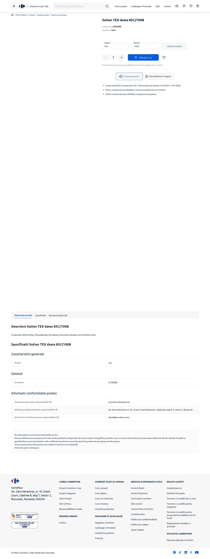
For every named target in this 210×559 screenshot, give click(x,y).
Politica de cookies (140, 524)
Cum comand (101, 488)
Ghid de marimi (174, 46)
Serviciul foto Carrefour (142, 508)
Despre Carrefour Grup (70, 488)
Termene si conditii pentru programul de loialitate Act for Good (181, 515)
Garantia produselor (104, 508)
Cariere (62, 522)
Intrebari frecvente (176, 493)
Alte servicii (136, 503)
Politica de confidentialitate (144, 519)
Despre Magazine (67, 493)
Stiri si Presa (65, 503)
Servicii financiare (139, 493)
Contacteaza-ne (174, 488)
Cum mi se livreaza (104, 498)
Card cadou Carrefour (141, 498)
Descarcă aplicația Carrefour (180, 540)
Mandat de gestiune (104, 532)
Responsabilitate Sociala (70, 508)
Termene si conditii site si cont (181, 498)
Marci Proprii (65, 498)
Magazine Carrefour (104, 522)
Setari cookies (137, 529)
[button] (198, 6)
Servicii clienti (137, 488)
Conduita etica (138, 514)
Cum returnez (101, 503)
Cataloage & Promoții (105, 527)
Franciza (99, 538)
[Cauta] (107, 6)
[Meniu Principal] (14, 6)
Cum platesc (101, 493)
